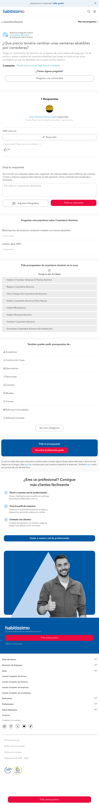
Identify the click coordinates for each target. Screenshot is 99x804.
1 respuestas (8, 236)
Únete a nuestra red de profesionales (49, 538)
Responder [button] (49, 137)
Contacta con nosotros (11, 720)
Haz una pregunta (87, 22)
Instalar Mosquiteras (16, 308)
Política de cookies (13, 752)
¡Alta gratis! (58, 3)
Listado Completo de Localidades (16, 693)
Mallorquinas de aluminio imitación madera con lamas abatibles (36, 230)
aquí (27, 465)
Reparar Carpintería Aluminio (20, 287)
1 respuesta (8, 66)
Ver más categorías (49, 428)
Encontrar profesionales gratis (49, 450)
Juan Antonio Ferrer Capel (43, 117)
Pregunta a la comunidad (49, 78)
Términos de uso (11, 740)
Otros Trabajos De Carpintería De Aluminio (27, 294)
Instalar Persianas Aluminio (19, 315)
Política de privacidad (14, 746)
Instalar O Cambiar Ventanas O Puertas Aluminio (29, 280)
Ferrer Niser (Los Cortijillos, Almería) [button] (43, 120)
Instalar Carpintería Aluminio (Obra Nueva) (27, 301)
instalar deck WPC (11, 244)
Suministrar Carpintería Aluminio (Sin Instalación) (29, 329)
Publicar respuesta (73, 203)
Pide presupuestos (49, 799)
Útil (7, 149)
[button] (49, 660)
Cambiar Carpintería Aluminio (21, 322)
